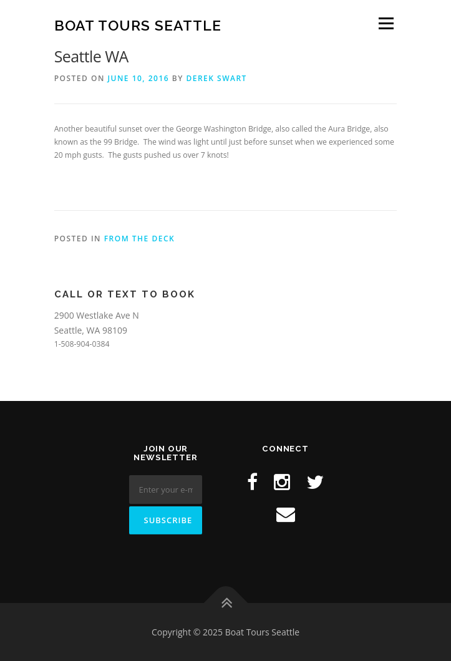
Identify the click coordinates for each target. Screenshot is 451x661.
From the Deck (139, 238)
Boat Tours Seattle (137, 24)
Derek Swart (216, 78)
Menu (385, 23)
